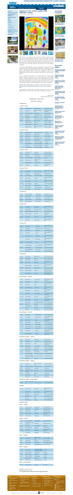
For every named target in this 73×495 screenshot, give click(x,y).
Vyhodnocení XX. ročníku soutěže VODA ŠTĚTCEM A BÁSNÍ (60, 81)
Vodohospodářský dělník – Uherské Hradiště (13, 478)
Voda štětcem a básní (25, 471)
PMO (24, 14)
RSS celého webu (59, 486)
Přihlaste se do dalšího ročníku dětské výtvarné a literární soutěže (59, 137)
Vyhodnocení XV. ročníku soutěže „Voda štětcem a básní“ (60, 132)
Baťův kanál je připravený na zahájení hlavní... (48, 478)
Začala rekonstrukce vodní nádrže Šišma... (48, 483)
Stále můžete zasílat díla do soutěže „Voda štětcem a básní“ (60, 98)
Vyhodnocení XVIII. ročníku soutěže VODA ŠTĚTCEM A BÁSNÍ (59, 106)
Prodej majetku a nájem (25, 478)
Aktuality (32, 14)
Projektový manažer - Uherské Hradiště (12, 486)
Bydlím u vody (37, 407)
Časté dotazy (10, 34)
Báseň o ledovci (37, 425)
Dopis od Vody (37, 452)
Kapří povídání (36, 442)
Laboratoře (34, 480)
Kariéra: (9, 476)
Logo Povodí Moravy (11, 29)
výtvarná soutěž (39, 471)
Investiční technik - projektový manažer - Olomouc (12, 488)
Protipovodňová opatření (36, 486)
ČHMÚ (57, 484)
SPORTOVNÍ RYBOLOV (36, 483)
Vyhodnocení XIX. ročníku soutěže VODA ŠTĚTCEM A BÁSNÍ (60, 92)
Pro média (10, 22)
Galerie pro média (11, 32)
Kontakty (9, 20)
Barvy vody (36, 413)
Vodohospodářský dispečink (35, 478)
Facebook (58, 478)
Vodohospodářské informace (41, 8)
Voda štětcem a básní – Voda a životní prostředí (60, 32)
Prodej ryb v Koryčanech (36, 484)
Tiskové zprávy (10, 25)
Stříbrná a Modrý (37, 420)
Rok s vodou (37, 415)
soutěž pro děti (32, 471)
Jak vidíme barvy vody (38, 459)
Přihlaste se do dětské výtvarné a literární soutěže (59, 126)
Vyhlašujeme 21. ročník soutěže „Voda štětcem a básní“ (59, 76)
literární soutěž (44, 471)
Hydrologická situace (12, 17)
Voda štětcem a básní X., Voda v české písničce (60, 20)
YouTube (57, 487)
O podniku (10, 11)
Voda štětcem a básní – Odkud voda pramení (60, 56)
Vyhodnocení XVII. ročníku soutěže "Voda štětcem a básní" (59, 116)
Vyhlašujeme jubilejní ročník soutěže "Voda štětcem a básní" (59, 87)
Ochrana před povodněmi (12, 12)
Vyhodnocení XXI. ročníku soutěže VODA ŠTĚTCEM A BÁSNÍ (60, 44)
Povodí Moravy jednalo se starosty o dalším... (48, 481)
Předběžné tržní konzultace (25, 485)
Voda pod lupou (37, 456)
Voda (35, 410)
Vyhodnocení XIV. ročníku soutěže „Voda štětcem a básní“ (60, 143)
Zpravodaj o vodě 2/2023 (60, 102)
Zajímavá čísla (10, 27)
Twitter (57, 479)
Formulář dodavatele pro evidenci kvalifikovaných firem (25, 483)
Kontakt (9, 24)
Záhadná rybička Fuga (38, 444)
